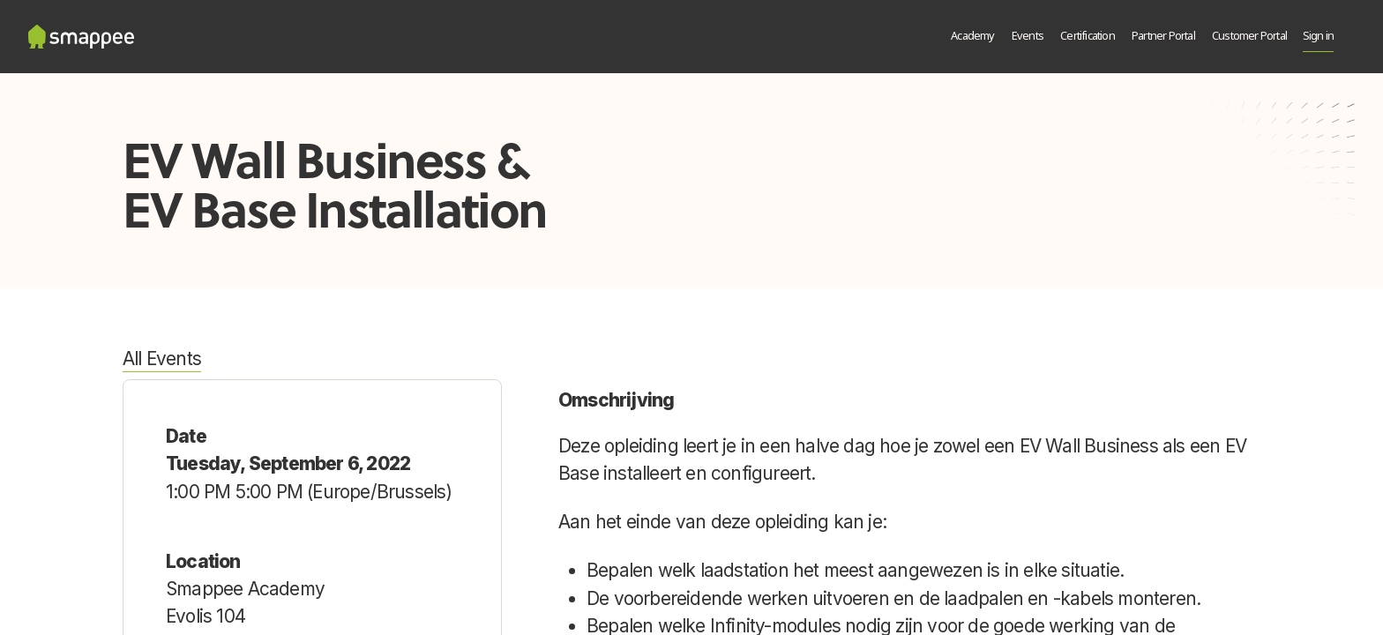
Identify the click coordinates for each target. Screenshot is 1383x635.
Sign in (1318, 36)
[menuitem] (973, 37)
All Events (162, 358)
